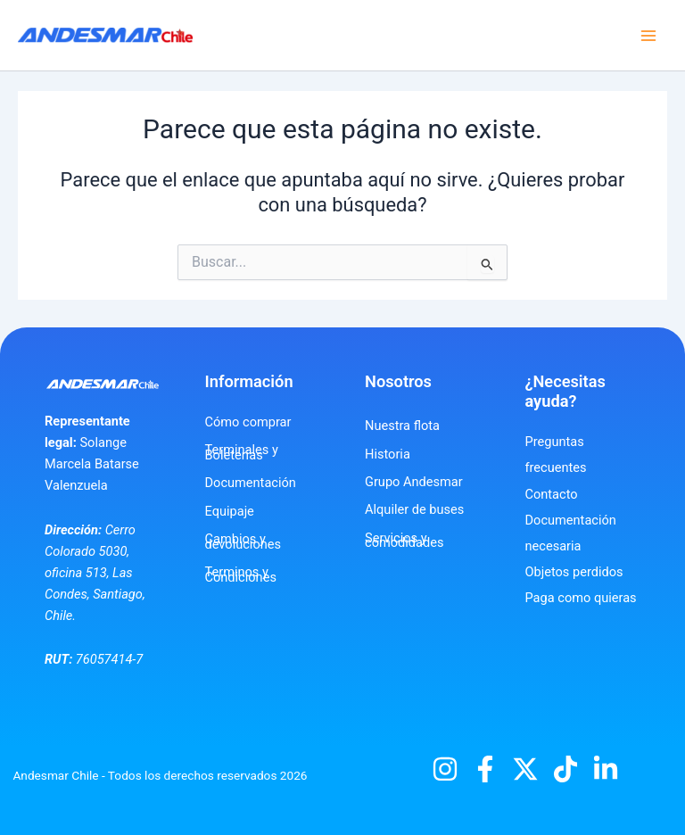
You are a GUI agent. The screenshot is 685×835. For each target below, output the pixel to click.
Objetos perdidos (574, 572)
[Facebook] (485, 769)
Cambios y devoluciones (243, 541)
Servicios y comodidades (404, 540)
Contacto (551, 494)
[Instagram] (445, 769)
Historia (387, 454)
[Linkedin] (605, 769)
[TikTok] (565, 769)
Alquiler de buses (414, 509)
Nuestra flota (402, 426)
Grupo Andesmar (414, 482)
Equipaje (229, 511)
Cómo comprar (248, 422)
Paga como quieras (581, 598)
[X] (525, 769)
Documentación (250, 483)
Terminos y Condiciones (240, 574)
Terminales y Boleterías (241, 452)
